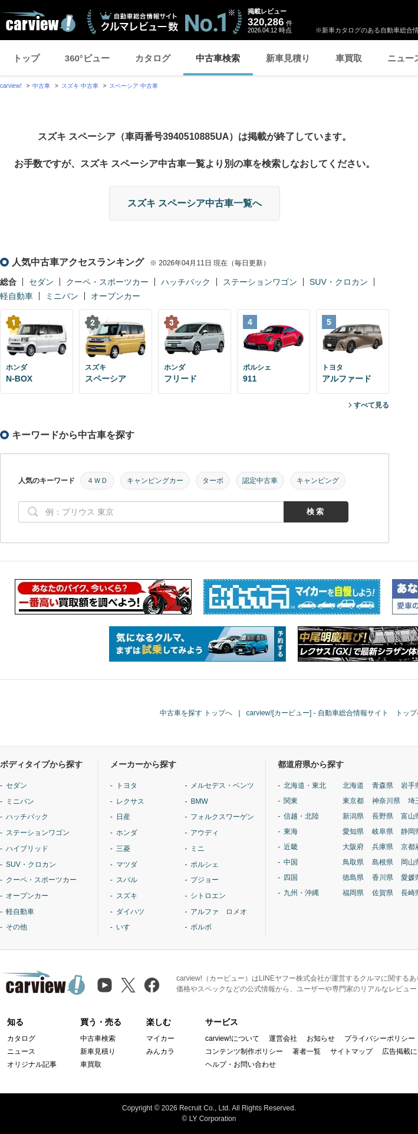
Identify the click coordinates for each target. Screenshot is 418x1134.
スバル (126, 880)
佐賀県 (382, 893)
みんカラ (160, 1051)
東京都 (353, 801)
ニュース (21, 1051)
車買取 (348, 58)
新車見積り (288, 58)
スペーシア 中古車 (133, 86)
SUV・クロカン (339, 282)
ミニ (197, 848)
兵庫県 (382, 847)
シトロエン (208, 896)
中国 (291, 862)
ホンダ (126, 833)
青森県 (382, 785)
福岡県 (353, 893)
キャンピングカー (155, 480)
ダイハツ (130, 912)
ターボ (212, 480)
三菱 (123, 848)
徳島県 (353, 877)
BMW (199, 801)
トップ (26, 58)
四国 (291, 877)
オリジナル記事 (32, 1064)
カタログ (152, 58)
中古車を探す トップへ (196, 712)
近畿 (291, 847)
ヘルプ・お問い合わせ (240, 1064)
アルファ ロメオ (218, 912)
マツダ (126, 864)
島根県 (382, 862)
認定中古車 (260, 480)
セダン (41, 282)
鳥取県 (353, 862)
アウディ (204, 833)
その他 (16, 927)
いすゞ (126, 927)
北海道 (353, 785)
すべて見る (371, 405)
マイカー (160, 1038)
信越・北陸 (301, 816)
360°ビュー (87, 58)
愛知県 (353, 831)
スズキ (126, 896)
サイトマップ (351, 1051)
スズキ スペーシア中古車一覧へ (194, 203)
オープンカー (115, 296)
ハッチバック (185, 282)
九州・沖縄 (301, 893)
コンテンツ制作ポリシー (244, 1051)
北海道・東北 (305, 785)
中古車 (41, 86)
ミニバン (61, 296)
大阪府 (353, 847)
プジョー (204, 880)
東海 (291, 831)
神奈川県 (386, 801)
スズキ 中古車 (79, 86)
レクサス (130, 801)
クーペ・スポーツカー (107, 282)
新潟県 (353, 816)
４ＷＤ (97, 480)
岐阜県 (382, 831)
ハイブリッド (27, 848)
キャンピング (318, 480)
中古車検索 (218, 58)
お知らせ (321, 1038)
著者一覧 (306, 1051)
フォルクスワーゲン (222, 817)
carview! (11, 86)
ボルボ (201, 927)
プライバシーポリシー (379, 1038)
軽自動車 (16, 296)
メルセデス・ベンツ (222, 785)
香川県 (382, 877)
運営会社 (283, 1038)
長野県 (382, 816)
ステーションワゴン (260, 282)
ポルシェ (204, 864)
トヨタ (126, 785)
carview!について (232, 1038)
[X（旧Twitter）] (128, 985)
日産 (123, 817)
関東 (291, 801)
